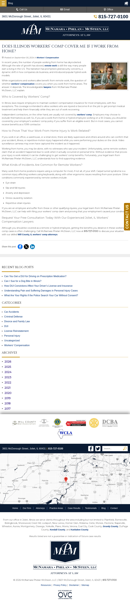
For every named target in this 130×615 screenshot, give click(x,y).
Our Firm (27, 508)
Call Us (21, 9)
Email (65, 9)
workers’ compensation (23, 84)
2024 (6, 372)
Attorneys (40, 508)
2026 (6, 361)
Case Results (74, 508)
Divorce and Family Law (17, 321)
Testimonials (91, 508)
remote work (50, 65)
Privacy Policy (59, 585)
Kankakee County (79, 529)
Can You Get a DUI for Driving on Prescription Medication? (35, 276)
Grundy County (110, 526)
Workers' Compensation (48, 57)
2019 (6, 398)
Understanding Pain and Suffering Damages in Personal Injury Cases (41, 290)
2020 (6, 393)
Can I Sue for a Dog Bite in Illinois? (22, 281)
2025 (6, 366)
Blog (103, 508)
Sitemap (85, 585)
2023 (6, 377)
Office (108, 9)
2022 (6, 382)
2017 (6, 408)
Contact (114, 508)
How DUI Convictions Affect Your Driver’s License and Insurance (38, 286)
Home (15, 508)
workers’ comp (84, 114)
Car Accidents (11, 312)
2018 (6, 403)
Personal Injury (12, 335)
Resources (46, 585)
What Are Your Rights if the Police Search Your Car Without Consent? (41, 295)
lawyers (47, 87)
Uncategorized (12, 340)
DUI (6, 326)
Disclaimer (74, 585)
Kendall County (57, 529)
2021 (6, 387)
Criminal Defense (13, 316)
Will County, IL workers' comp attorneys (37, 234)
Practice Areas (56, 508)
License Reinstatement (16, 331)
